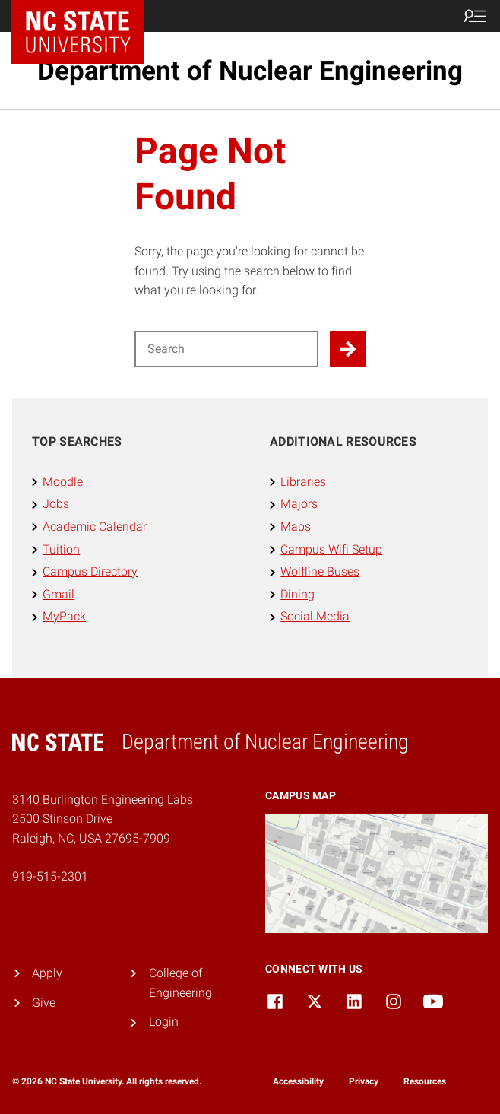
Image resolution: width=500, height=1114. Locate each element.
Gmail (58, 594)
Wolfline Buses (319, 571)
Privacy (363, 1081)
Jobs (56, 504)
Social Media (315, 616)
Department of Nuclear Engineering (250, 71)
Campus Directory (90, 571)
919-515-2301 (50, 876)
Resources (424, 1081)
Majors (299, 504)
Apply (47, 973)
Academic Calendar (95, 526)
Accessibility (298, 1081)
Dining (297, 594)
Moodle (63, 481)
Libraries (303, 481)
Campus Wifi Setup (331, 549)
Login (164, 1021)
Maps (295, 526)
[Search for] (226, 349)
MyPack (64, 616)
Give (43, 1002)
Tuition (61, 549)
